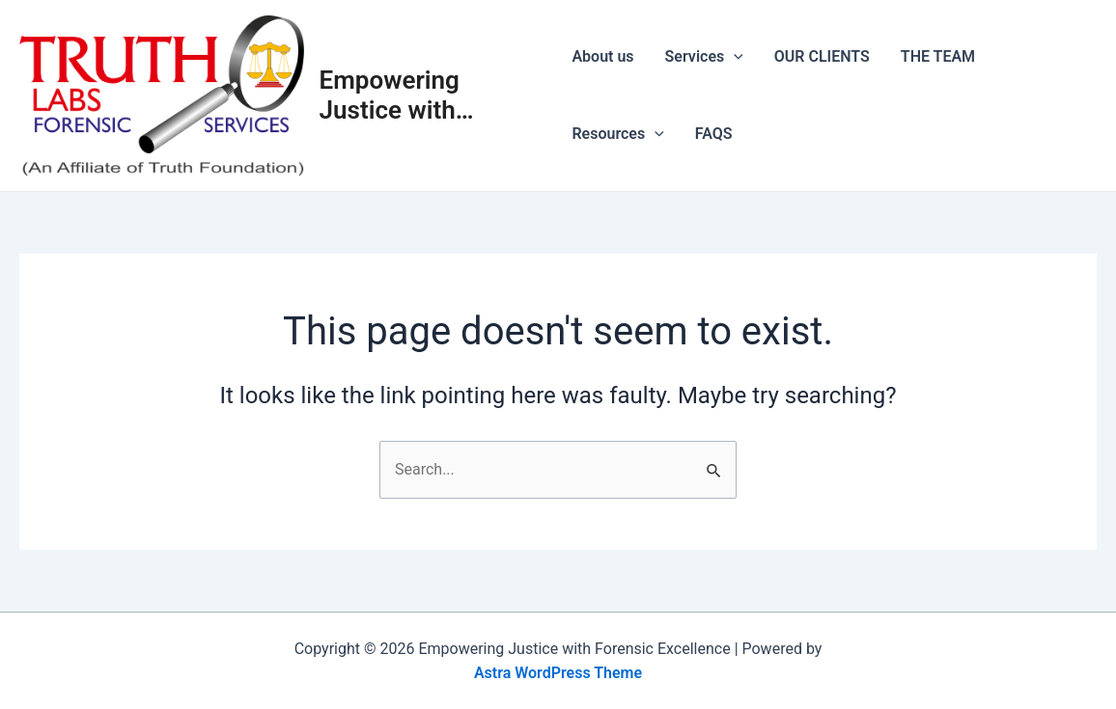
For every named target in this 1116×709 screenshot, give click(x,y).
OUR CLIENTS (822, 56)
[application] (733, 56)
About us (602, 56)
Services (704, 56)
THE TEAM (938, 56)
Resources (617, 134)
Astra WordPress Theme (558, 673)
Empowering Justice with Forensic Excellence (390, 95)
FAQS (714, 133)
